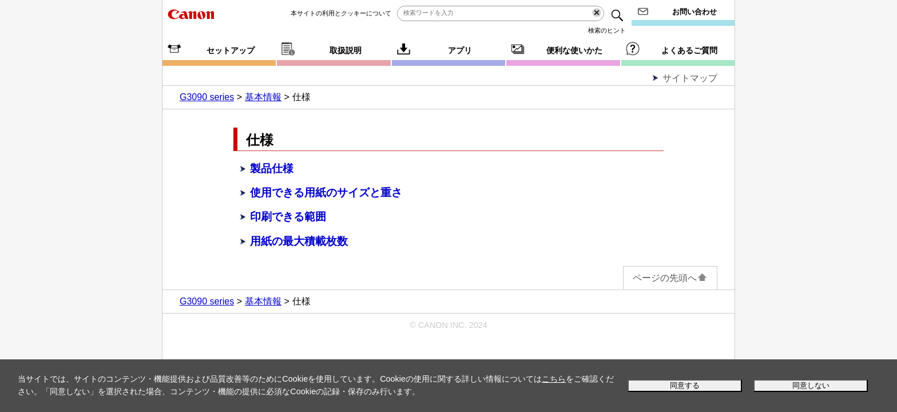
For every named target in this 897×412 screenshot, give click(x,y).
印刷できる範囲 (288, 217)
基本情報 (263, 97)
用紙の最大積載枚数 (299, 241)
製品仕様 (271, 169)
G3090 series (207, 97)
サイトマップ (689, 78)
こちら (554, 378)
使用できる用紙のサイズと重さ (326, 193)
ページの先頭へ (670, 278)
